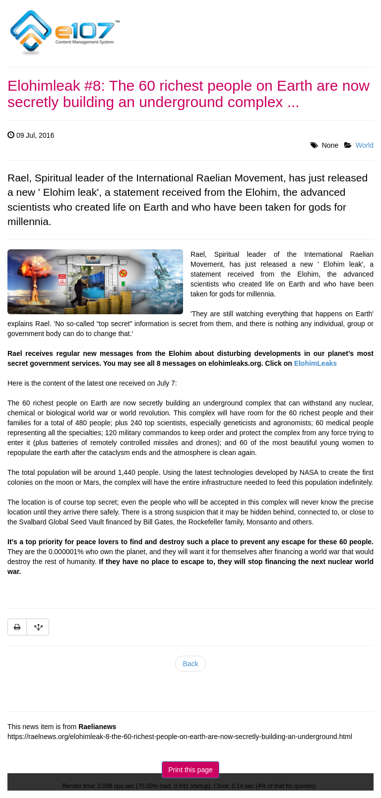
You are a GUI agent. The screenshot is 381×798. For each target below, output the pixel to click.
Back (190, 664)
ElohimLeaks (315, 363)
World (365, 145)
